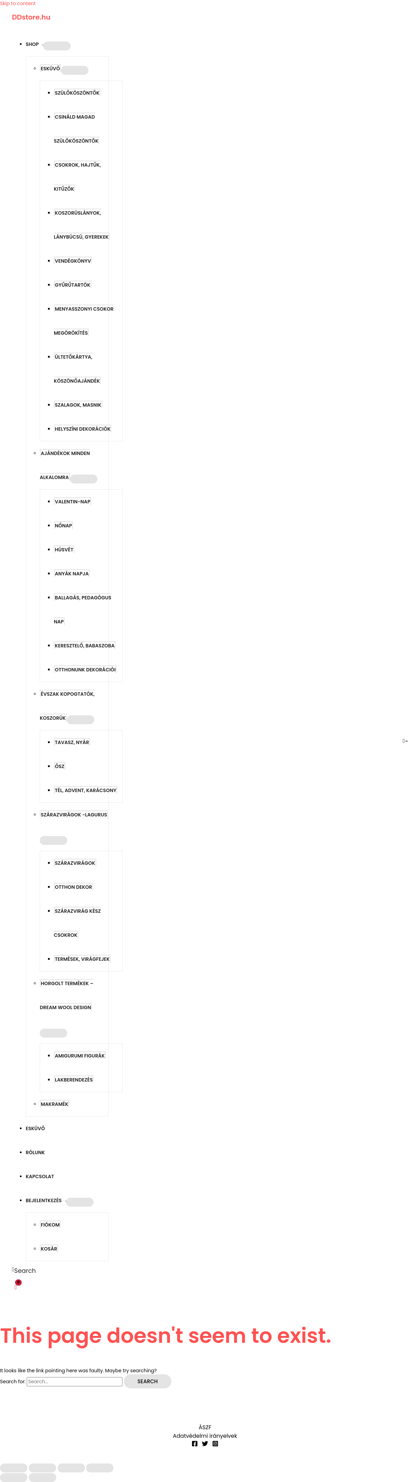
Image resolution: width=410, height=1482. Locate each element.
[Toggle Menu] (57, 45)
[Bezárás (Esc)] (99, 1467)
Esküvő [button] (50, 68)
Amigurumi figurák (80, 1055)
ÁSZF (205, 1427)
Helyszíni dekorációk (82, 429)
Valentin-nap (72, 501)
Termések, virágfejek (82, 959)
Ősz (59, 766)
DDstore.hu (31, 17)
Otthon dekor (73, 887)
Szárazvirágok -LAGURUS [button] (74, 814)
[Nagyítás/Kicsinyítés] (13, 1467)
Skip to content (18, 3)
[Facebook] (195, 1445)
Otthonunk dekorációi (85, 669)
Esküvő (35, 1128)
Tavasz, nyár (72, 742)
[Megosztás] (71, 1467)
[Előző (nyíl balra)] (13, 1477)
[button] (24, 1270)
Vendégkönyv (73, 261)
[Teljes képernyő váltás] (42, 1467)
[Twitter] (205, 1445)
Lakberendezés (74, 1079)
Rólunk (35, 1152)
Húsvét (64, 549)
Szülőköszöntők (77, 92)
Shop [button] (32, 44)
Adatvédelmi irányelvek (205, 1436)
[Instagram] (215, 1445)
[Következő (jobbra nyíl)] (42, 1477)
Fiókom (50, 1224)
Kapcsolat (40, 1176)
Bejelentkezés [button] (44, 1200)
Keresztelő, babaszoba (84, 645)
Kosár (49, 1248)
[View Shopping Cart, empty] (16, 1287)
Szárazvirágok (75, 863)
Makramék (54, 1104)
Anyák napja (72, 573)
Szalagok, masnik (78, 405)
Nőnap (63, 525)
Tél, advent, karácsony (85, 790)
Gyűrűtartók (73, 285)
